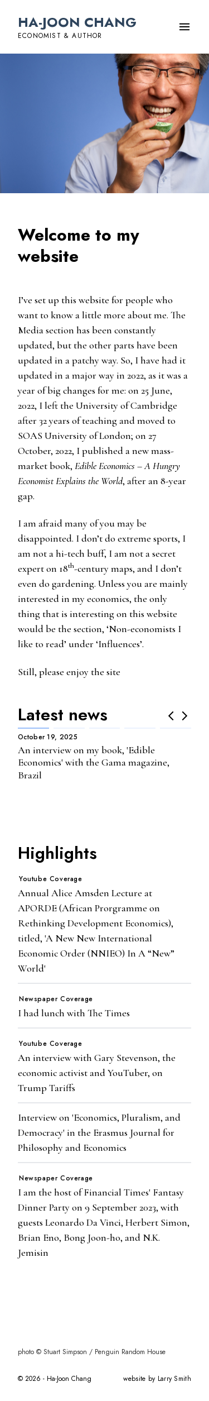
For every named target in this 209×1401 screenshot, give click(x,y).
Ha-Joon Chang (77, 22)
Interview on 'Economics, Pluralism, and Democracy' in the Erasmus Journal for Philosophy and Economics (99, 1132)
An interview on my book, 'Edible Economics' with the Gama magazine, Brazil (93, 762)
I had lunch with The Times (74, 1013)
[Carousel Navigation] (177, 716)
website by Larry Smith (157, 1379)
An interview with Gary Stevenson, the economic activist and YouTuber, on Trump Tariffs (97, 1072)
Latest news (63, 714)
